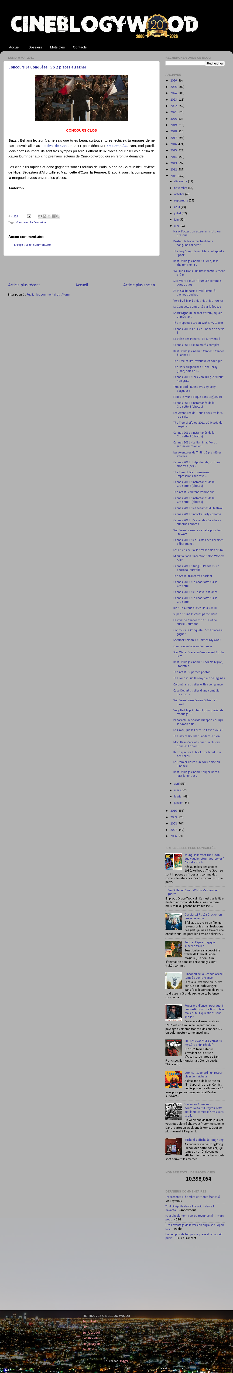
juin (176, 219)
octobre (179, 194)
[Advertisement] (81, 269)
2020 (174, 118)
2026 (174, 80)
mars (178, 790)
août (177, 207)
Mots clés (57, 47)
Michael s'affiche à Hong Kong (204, 1139)
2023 (174, 99)
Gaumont (22, 222)
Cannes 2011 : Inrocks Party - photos (197, 514)
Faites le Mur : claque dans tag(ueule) (197, 397)
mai (177, 226)
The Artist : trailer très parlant (192, 576)
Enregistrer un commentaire (32, 244)
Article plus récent (24, 285)
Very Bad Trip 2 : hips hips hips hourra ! (198, 300)
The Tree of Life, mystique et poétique (197, 361)
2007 (174, 829)
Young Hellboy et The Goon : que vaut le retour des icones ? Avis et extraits (205, 859)
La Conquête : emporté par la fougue (197, 306)
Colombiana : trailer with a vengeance (198, 684)
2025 (174, 87)
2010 (174, 810)
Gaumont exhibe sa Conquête (192, 646)
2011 (174, 176)
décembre (181, 181)
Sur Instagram (92, 1344)
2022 (174, 106)
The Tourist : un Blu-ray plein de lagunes (199, 678)
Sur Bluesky (90, 1349)
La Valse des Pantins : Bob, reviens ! (196, 339)
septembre (181, 200)
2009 (174, 817)
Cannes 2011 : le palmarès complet (196, 345)
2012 (174, 169)
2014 (174, 157)
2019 (174, 125)
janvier (179, 802)
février (178, 796)
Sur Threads (90, 1338)
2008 (174, 823)
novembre (181, 188)
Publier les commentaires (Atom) (48, 294)
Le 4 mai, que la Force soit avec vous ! (198, 730)
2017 (174, 138)
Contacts (80, 47)
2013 (174, 163)
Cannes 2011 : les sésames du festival (198, 508)
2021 (174, 112)
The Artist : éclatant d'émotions (193, 492)
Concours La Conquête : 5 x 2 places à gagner (47, 67)
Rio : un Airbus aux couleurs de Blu (195, 608)
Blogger (123, 1361)
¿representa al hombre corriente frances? (192, 1197)
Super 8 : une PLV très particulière (195, 614)
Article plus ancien (139, 285)
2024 (174, 93)
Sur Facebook (91, 1332)
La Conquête (38, 222)
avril (177, 783)
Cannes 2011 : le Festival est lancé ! (196, 592)
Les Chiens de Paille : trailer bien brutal (198, 550)
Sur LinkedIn (90, 1321)
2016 (174, 144)
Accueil (14, 47)
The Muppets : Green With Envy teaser (198, 322)
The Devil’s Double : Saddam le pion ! (197, 736)
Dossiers (35, 47)
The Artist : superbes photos (191, 672)
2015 (174, 150)
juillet (178, 213)
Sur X (86, 1327)
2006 (174, 836)
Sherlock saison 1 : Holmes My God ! (197, 640)
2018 (174, 131)
